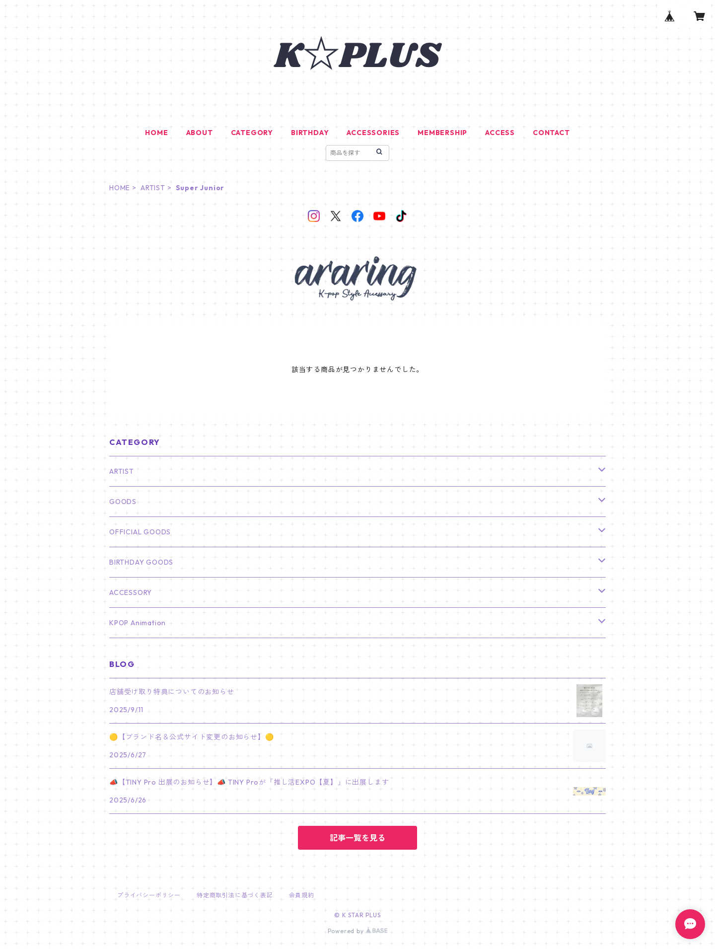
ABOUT (199, 132)
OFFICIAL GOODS (140, 531)
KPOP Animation (137, 622)
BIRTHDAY (310, 132)
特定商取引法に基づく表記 (235, 895)
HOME (156, 132)
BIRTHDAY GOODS (141, 562)
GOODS (123, 501)
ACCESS (500, 132)
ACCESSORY (130, 592)
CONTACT (551, 132)
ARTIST (153, 187)
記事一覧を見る (357, 838)
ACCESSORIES (373, 132)
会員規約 (301, 895)
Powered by (358, 931)
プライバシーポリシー (149, 895)
